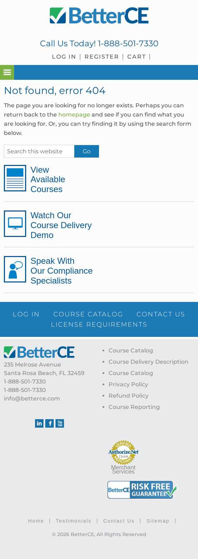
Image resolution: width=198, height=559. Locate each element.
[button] (7, 72)
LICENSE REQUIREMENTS (131, 324)
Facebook (49, 423)
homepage (74, 114)
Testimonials (74, 520)
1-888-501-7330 (128, 43)
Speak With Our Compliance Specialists (63, 270)
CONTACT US (43, 324)
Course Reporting (134, 406)
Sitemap (157, 520)
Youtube (60, 423)
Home (36, 520)
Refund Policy (128, 395)
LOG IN (56, 314)
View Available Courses (49, 179)
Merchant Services (123, 469)
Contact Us (119, 520)
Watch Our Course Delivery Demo (63, 225)
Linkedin (39, 423)
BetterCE (99, 16)
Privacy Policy (128, 384)
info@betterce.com (32, 398)
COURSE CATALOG (120, 314)
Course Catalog (131, 350)
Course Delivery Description (148, 361)
